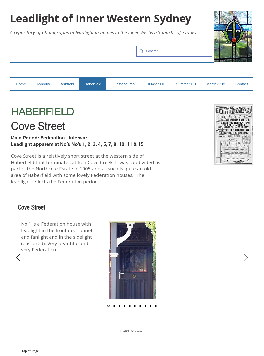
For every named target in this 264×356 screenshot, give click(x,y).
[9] (150, 306)
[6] (135, 306)
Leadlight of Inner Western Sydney (100, 18)
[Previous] (18, 258)
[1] (108, 306)
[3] (119, 306)
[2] (114, 306)
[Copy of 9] (156, 306)
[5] (130, 306)
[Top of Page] (38, 351)
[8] (145, 306)
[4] (124, 306)
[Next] (246, 258)
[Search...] (173, 51)
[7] (140, 306)
